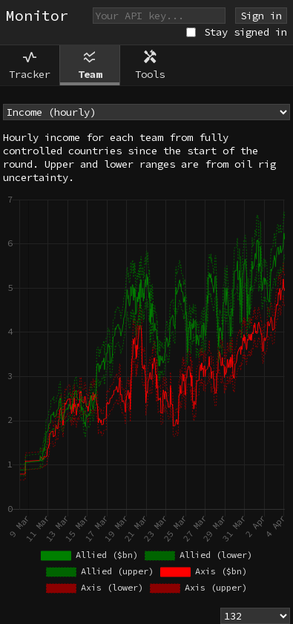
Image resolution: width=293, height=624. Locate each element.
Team (89, 64)
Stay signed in (245, 32)
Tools (150, 64)
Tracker (29, 64)
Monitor (37, 15)
